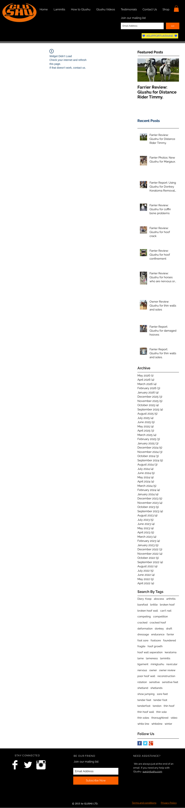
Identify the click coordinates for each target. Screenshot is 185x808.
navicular (171, 664)
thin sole (161, 711)
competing (144, 616)
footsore (156, 640)
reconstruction (166, 676)
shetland (142, 687)
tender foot (160, 699)
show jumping (146, 693)
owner (153, 670)
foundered (169, 640)
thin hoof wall (145, 711)
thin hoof (169, 705)
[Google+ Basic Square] (151, 743)
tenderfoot (143, 705)
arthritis (171, 598)
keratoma (171, 652)
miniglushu (157, 664)
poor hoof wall (146, 676)
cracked (142, 622)
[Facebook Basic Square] (139, 743)
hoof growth (155, 646)
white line (143, 723)
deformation (145, 628)
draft (169, 628)
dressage (143, 634)
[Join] (172, 26)
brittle (154, 604)
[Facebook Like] (19, 798)
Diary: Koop (144, 598)
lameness (152, 658)
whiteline (156, 723)
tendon (157, 705)
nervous (142, 670)
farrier (170, 634)
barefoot (142, 604)
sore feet (162, 693)
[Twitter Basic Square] (145, 743)
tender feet (144, 699)
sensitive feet (170, 682)
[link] (176, 8)
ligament (142, 664)
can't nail (165, 610)
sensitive (154, 682)
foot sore (142, 640)
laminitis (165, 658)
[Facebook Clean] (15, 765)
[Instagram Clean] (41, 765)
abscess (159, 598)
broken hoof (167, 604)
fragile (141, 646)
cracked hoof (158, 622)
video (174, 717)
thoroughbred (159, 717)
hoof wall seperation (150, 652)
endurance (157, 634)
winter (168, 723)
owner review (167, 670)
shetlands (156, 687)
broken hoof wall (147, 610)
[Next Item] (173, 70)
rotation (142, 682)
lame (140, 658)
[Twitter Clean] (28, 765)
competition (160, 616)
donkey (159, 628)
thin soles (143, 717)
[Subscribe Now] (95, 781)
